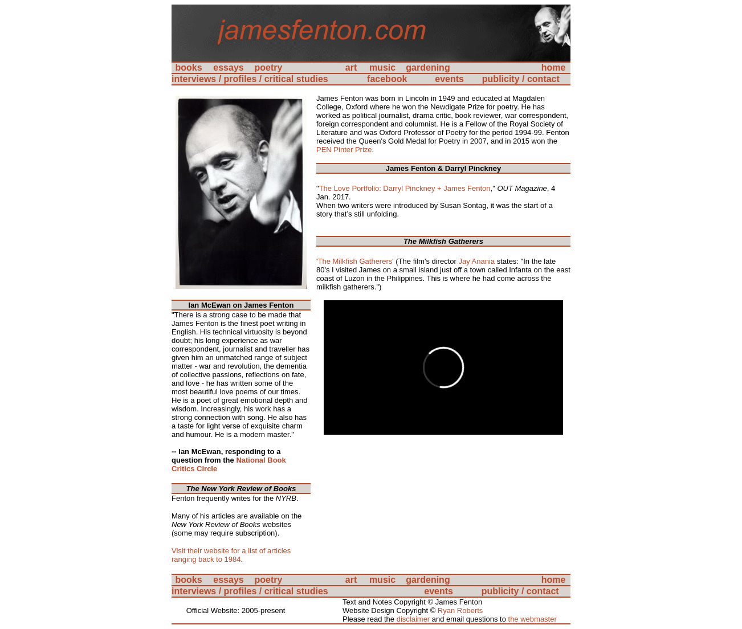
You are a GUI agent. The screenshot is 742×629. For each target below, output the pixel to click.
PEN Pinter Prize (344, 149)
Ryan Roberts (460, 610)
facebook (387, 79)
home (553, 67)
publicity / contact (521, 79)
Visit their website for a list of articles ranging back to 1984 (231, 554)
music (382, 67)
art (351, 67)
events (449, 79)
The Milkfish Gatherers (354, 261)
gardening (428, 67)
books (188, 67)
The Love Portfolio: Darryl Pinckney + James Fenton (405, 188)
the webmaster (532, 619)
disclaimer (413, 619)
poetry (269, 67)
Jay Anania (476, 261)
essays (228, 67)
